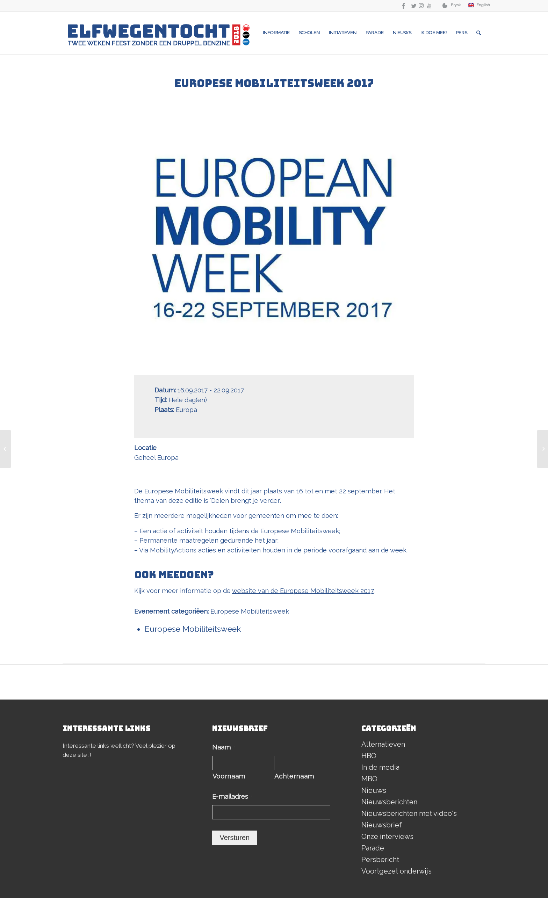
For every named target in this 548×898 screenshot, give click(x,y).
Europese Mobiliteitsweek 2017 (274, 83)
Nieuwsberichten (389, 802)
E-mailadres (232, 796)
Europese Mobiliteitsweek (249, 611)
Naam (223, 747)
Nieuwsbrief (381, 825)
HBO (368, 756)
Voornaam (228, 776)
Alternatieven (383, 744)
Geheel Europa (156, 457)
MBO (369, 779)
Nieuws (373, 790)
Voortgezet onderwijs (396, 871)
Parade (372, 848)
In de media (380, 767)
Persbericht (380, 859)
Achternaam (294, 776)
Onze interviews (387, 836)
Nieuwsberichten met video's (409, 813)
